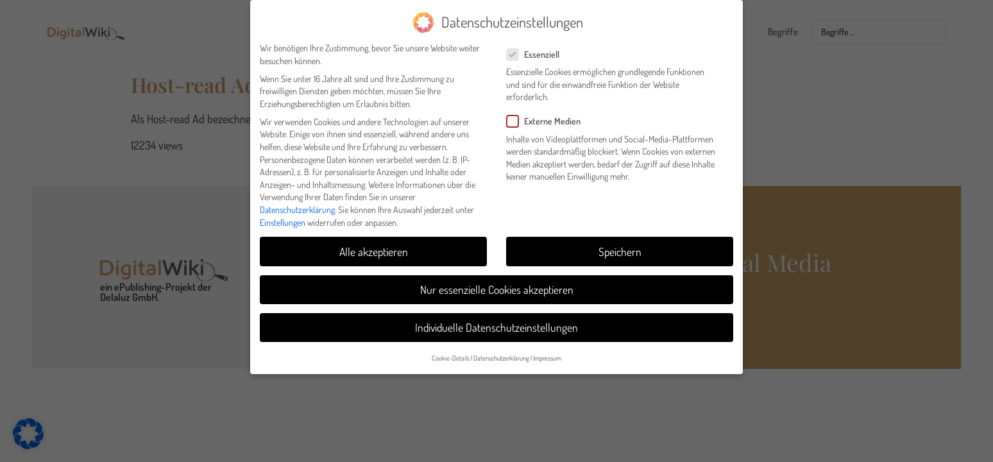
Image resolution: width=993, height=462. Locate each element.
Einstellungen (282, 217)
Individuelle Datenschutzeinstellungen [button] (496, 322)
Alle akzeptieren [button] (373, 246)
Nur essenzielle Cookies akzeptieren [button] (496, 284)
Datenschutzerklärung (297, 204)
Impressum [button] (547, 352)
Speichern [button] (619, 246)
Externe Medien (547, 116)
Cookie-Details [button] (451, 352)
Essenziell (537, 49)
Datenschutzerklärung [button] (501, 352)
